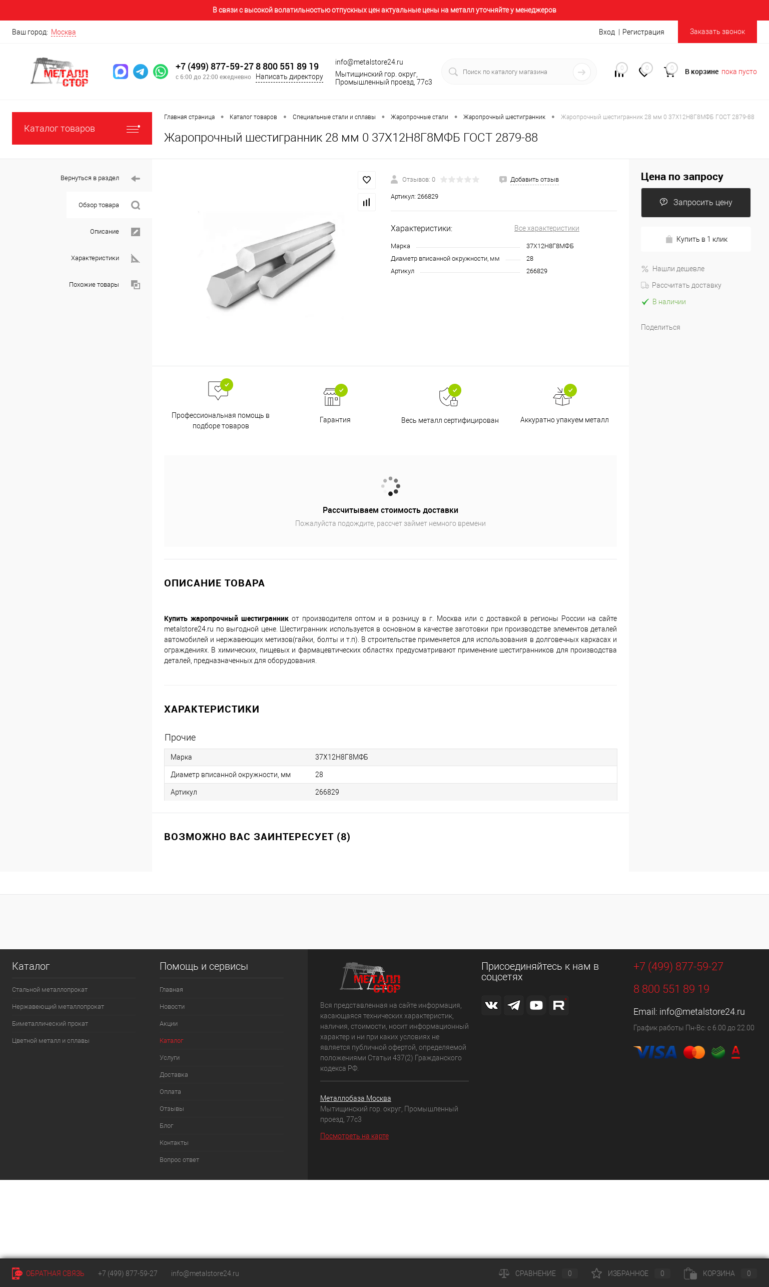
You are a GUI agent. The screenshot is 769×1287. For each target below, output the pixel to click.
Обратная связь (48, 1273)
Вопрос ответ (179, 1159)
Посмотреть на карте (354, 1136)
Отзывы (172, 1108)
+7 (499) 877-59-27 (215, 66)
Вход (607, 32)
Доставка (174, 1074)
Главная (171, 989)
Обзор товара (109, 205)
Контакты (174, 1142)
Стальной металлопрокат (50, 989)
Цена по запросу (682, 176)
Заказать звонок (717, 32)
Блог (166, 1125)
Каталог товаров (82, 128)
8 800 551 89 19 (287, 66)
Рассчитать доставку (681, 285)
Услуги (170, 1057)
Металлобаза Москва (355, 1098)
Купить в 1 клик (696, 239)
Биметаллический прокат (50, 1023)
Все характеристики (546, 228)
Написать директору (289, 77)
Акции (169, 1023)
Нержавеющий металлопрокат (58, 1006)
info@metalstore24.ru (702, 1011)
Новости (172, 1006)
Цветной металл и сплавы (51, 1040)
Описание (115, 232)
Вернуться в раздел (100, 179)
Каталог (171, 1040)
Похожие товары (104, 285)
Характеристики (105, 258)
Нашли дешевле (672, 269)
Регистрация (643, 32)
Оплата (170, 1091)
